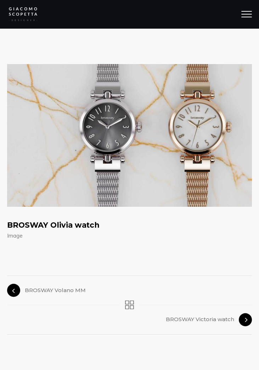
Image (15, 235)
